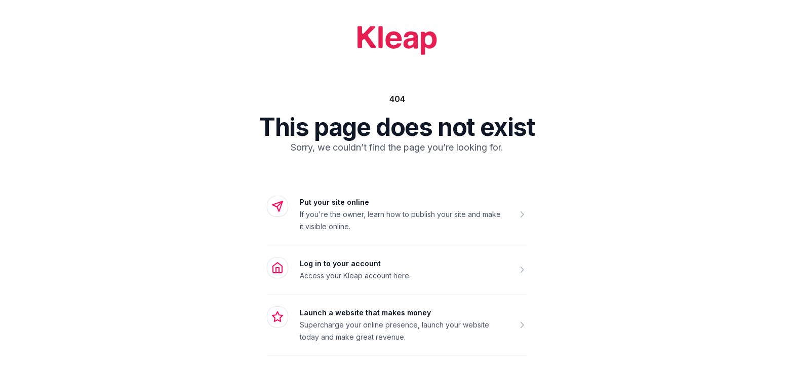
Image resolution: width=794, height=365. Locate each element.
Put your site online (334, 202)
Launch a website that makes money (365, 312)
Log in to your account (340, 263)
